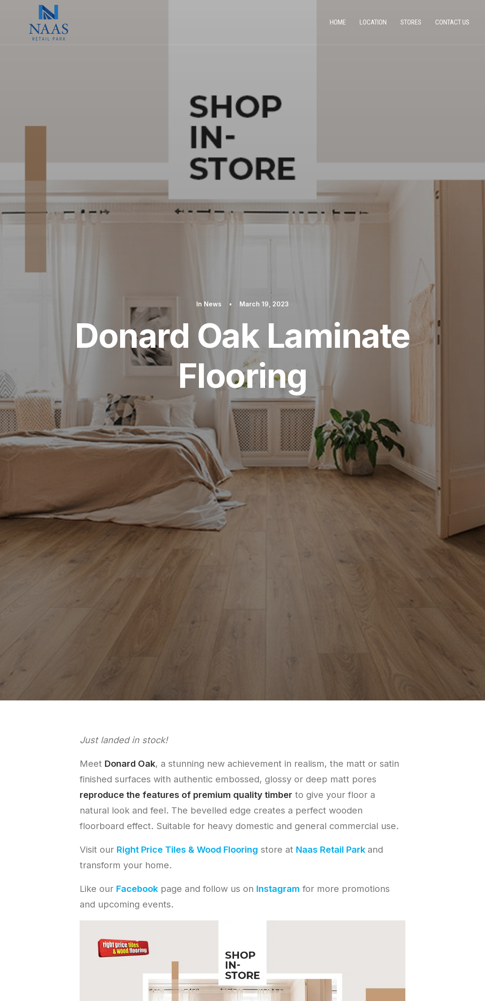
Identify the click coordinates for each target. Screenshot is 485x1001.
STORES (40, 931)
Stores (410, 26)
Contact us (452, 26)
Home (338, 26)
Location (373, 26)
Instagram (278, 412)
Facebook (137, 412)
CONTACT (44, 945)
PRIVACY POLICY (52, 917)
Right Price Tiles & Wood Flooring (187, 373)
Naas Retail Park (330, 373)
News (213, 65)
